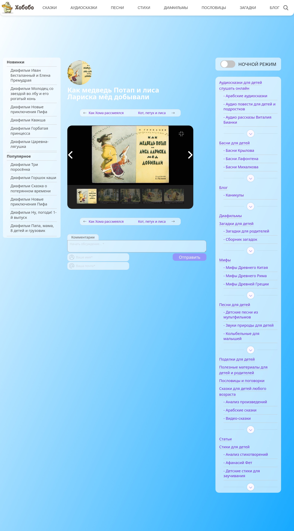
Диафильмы (175, 7)
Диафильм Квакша (28, 120)
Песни (117, 7)
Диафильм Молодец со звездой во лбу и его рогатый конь (31, 93)
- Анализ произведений (249, 408)
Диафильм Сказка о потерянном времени (30, 188)
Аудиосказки (83, 7)
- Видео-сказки (241, 424)
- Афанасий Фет (242, 469)
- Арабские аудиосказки (250, 97)
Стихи (143, 7)
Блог (273, 7)
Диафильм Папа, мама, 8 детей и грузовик (32, 228)
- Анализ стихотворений (250, 460)
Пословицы (213, 7)
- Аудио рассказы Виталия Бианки (243, 121)
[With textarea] (136, 246)
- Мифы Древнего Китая (250, 268)
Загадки (247, 7)
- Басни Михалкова (245, 168)
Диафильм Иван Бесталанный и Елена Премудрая (30, 75)
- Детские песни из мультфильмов (245, 316)
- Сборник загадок (244, 240)
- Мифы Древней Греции (250, 285)
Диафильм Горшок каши (33, 177)
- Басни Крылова (243, 151)
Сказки (49, 7)
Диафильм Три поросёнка (24, 167)
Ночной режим (257, 64)
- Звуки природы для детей (247, 329)
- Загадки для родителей (250, 232)
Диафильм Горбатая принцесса (29, 131)
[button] (190, 155)
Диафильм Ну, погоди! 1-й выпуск (33, 215)
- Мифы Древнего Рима (249, 277)
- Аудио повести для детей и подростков (246, 108)
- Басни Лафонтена (245, 159)
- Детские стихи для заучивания (246, 480)
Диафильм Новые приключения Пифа (28, 109)
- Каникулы (238, 196)
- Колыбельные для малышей (246, 342)
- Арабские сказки (244, 416)
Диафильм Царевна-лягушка (29, 144)
